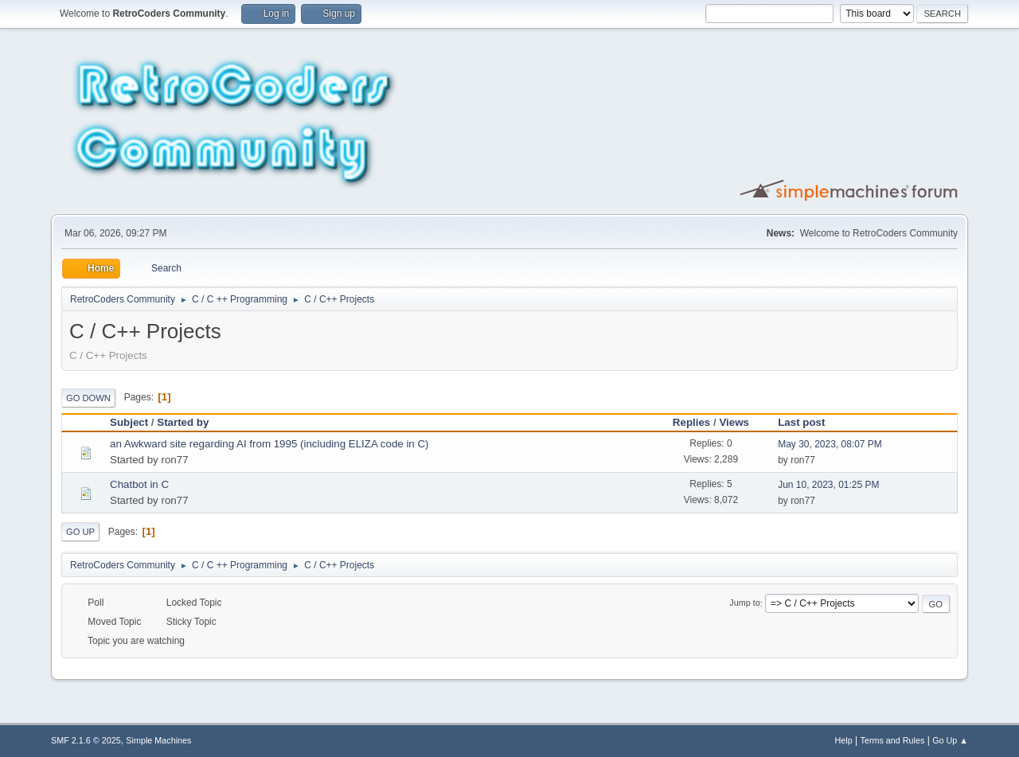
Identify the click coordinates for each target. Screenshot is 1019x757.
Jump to (744, 603)
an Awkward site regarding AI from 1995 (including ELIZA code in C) (269, 444)
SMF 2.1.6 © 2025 (86, 740)
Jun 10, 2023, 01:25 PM (828, 484)
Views (734, 422)
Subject (129, 422)
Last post (801, 422)
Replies (691, 422)
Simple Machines (158, 740)
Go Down (88, 398)
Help (844, 740)
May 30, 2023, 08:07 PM (830, 444)
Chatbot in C (139, 484)
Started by (190, 422)
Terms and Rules (893, 740)
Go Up (80, 532)
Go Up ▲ (950, 740)
